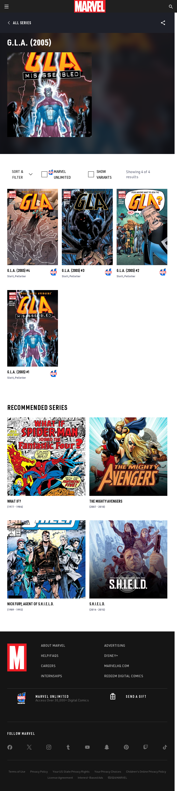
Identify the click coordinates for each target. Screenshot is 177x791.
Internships (51, 676)
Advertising (114, 645)
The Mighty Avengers (105, 501)
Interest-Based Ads (90, 777)
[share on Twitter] (29, 748)
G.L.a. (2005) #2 (128, 270)
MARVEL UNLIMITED (62, 174)
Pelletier (20, 276)
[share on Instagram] (48, 748)
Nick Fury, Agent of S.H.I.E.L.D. (30, 603)
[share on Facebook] (9, 748)
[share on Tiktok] (165, 748)
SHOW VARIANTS (104, 174)
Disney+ (111, 656)
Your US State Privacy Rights (71, 771)
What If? (14, 501)
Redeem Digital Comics (123, 676)
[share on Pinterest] (126, 748)
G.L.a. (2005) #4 (18, 270)
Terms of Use (16, 771)
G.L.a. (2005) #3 (73, 270)
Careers (48, 666)
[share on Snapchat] (106, 748)
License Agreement (60, 777)
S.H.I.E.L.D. (97, 603)
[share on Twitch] (145, 748)
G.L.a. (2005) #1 (18, 371)
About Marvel (53, 645)
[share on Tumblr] (68, 748)
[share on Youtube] (87, 748)
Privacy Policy (39, 771)
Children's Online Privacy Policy (146, 771)
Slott (10, 276)
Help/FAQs (50, 656)
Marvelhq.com (116, 666)
